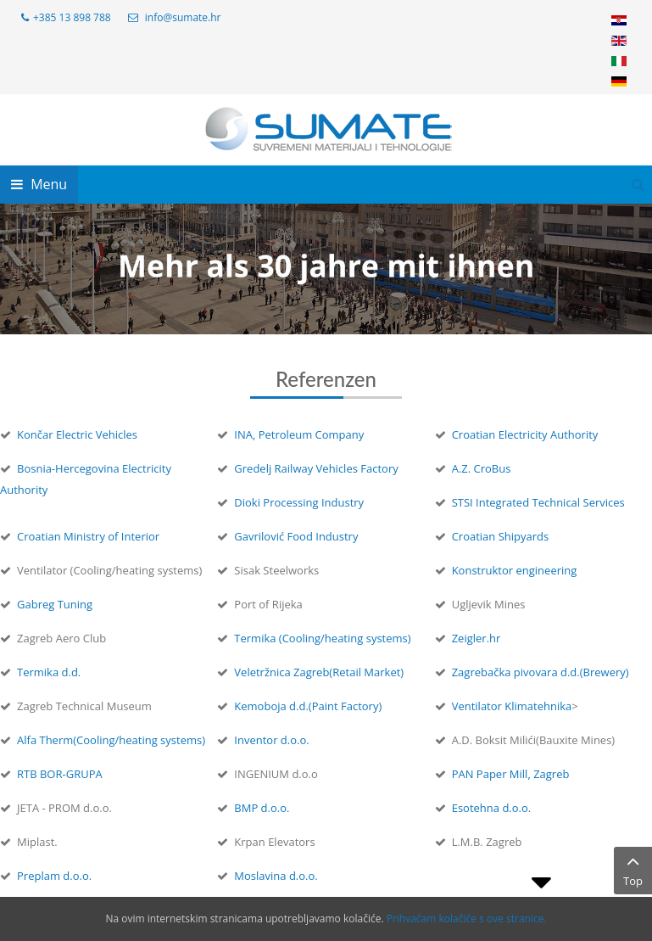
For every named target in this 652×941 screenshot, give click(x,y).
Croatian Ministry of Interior (88, 536)
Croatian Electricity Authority (525, 434)
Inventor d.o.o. (271, 740)
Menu (39, 184)
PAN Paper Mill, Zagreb (511, 773)
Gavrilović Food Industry (296, 536)
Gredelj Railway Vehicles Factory (316, 468)
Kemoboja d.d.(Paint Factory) (308, 706)
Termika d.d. (49, 672)
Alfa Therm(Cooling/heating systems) (111, 740)
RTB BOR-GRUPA (60, 773)
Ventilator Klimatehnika (512, 706)
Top (633, 869)
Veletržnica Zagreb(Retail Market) (319, 672)
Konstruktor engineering (514, 570)
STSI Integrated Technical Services (538, 502)
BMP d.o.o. (261, 807)
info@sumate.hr (183, 17)
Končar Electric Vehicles (77, 434)
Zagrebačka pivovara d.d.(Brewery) (540, 672)
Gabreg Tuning (54, 604)
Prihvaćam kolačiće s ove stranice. (467, 918)
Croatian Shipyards (500, 536)
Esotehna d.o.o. (492, 807)
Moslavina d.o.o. (275, 875)
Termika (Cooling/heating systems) (322, 638)
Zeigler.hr (476, 638)
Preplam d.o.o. (54, 875)
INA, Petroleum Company (299, 434)
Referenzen (326, 379)
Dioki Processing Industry (299, 502)
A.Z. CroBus (481, 468)
